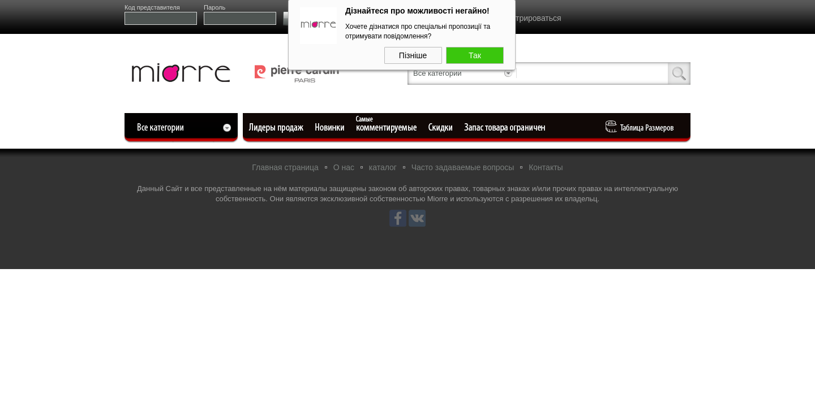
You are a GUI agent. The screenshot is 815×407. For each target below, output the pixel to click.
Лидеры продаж (279, 127)
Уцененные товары (442, 127)
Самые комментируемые (387, 127)
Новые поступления (330, 127)
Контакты (546, 167)
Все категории (437, 73)
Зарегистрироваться (523, 18)
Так (475, 53)
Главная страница (285, 167)
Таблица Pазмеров (642, 127)
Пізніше (413, 53)
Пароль (214, 7)
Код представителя (152, 7)
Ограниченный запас (506, 127)
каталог (383, 167)
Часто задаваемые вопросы (462, 167)
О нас (343, 167)
